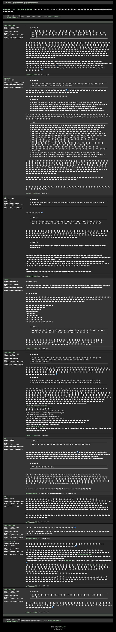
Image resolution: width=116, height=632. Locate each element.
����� (67, 560)
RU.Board (59, 628)
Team (63, 628)
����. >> (15, 17)
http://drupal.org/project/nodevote (36, 426)
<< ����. (8, 17)
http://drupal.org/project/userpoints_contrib (39, 407)
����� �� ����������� (92, 565)
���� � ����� (24, 9)
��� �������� (54, 16)
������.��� (85, 554)
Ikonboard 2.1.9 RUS (61, 626)
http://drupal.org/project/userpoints (36, 405)
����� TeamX (9, 9)
